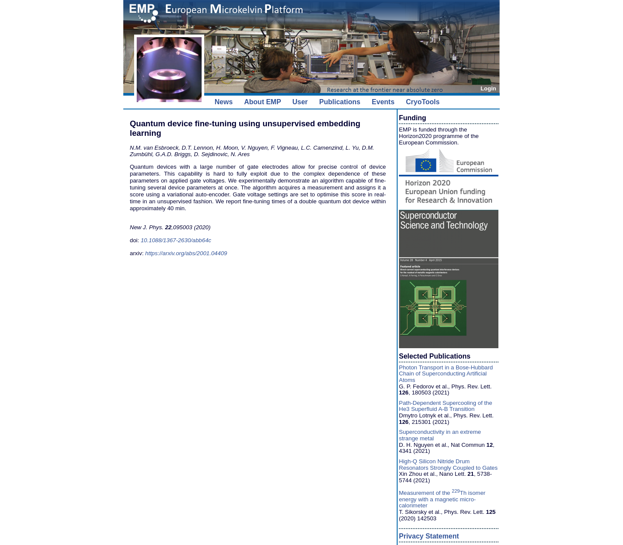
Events (383, 102)
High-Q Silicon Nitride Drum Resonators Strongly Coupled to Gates (448, 464)
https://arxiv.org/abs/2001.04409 (186, 253)
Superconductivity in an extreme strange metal (440, 435)
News (224, 102)
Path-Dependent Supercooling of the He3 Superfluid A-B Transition (445, 406)
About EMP (262, 102)
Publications (339, 102)
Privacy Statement (429, 536)
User (300, 102)
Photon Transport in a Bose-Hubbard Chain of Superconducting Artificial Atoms (446, 373)
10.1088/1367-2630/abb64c (176, 240)
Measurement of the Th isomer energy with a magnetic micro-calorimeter (442, 499)
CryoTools (423, 102)
